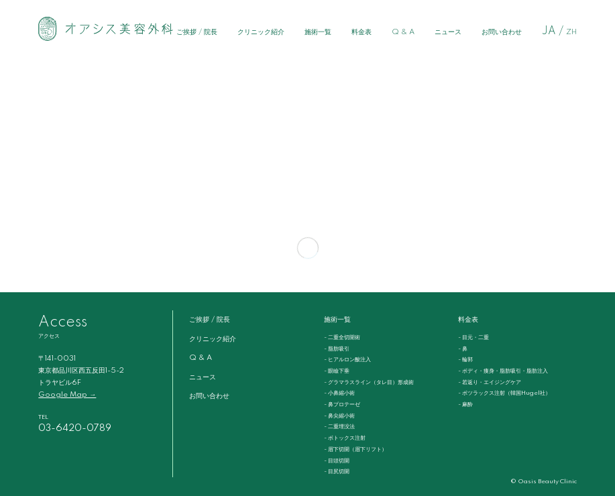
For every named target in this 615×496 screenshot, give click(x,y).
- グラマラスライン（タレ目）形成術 (369, 382)
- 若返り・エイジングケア (489, 382)
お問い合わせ (502, 32)
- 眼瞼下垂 (336, 371)
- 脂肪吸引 (336, 349)
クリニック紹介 (260, 32)
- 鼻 (462, 349)
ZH (571, 32)
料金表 (361, 32)
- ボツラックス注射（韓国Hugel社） (504, 393)
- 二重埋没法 (339, 427)
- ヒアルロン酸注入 (347, 360)
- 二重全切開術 (342, 337)
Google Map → (67, 395)
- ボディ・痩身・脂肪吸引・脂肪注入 (503, 371)
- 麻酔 (465, 404)
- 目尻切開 (336, 472)
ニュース (448, 32)
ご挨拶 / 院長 (196, 32)
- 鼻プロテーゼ (342, 404)
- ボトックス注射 (345, 438)
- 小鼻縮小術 (339, 393)
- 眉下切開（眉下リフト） (355, 449)
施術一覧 (317, 32)
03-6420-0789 (74, 428)
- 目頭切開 (336, 461)
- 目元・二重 (473, 337)
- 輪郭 (465, 360)
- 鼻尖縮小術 (339, 416)
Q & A (403, 32)
